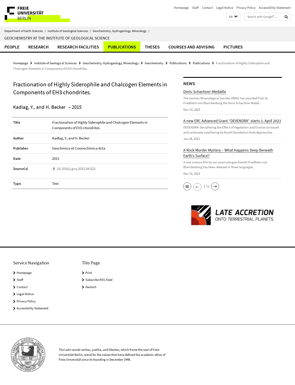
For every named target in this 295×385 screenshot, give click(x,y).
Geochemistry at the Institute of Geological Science (57, 38)
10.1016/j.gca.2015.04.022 (76, 168)
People (11, 47)
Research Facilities (78, 47)
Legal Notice (224, 7)
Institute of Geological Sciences (69, 30)
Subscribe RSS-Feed (98, 280)
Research (38, 47)
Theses (152, 47)
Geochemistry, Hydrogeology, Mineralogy (121, 30)
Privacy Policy (246, 7)
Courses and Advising (191, 47)
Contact (207, 7)
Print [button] (88, 273)
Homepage (181, 7)
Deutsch (90, 287)
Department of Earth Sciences (25, 30)
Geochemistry (154, 63)
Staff (195, 7)
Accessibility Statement (275, 7)
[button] (233, 17)
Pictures (233, 47)
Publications (122, 47)
